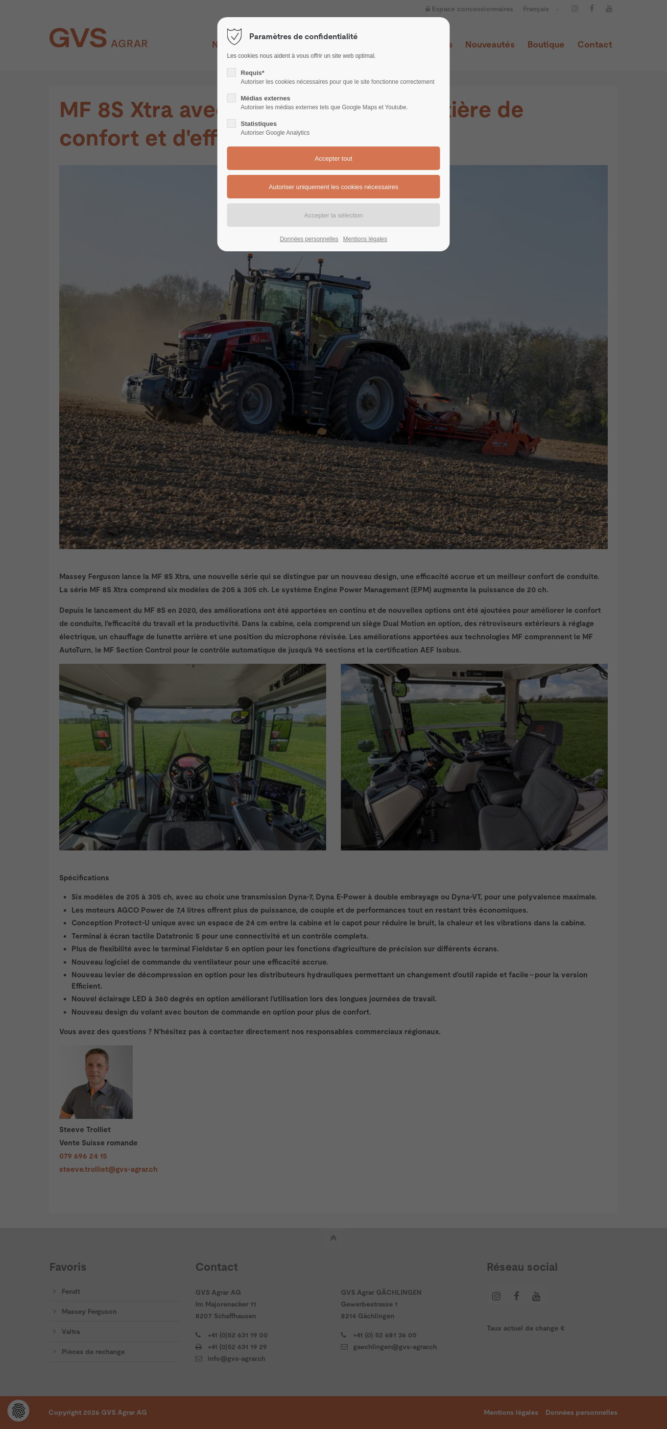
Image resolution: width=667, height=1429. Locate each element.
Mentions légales (365, 239)
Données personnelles (309, 239)
